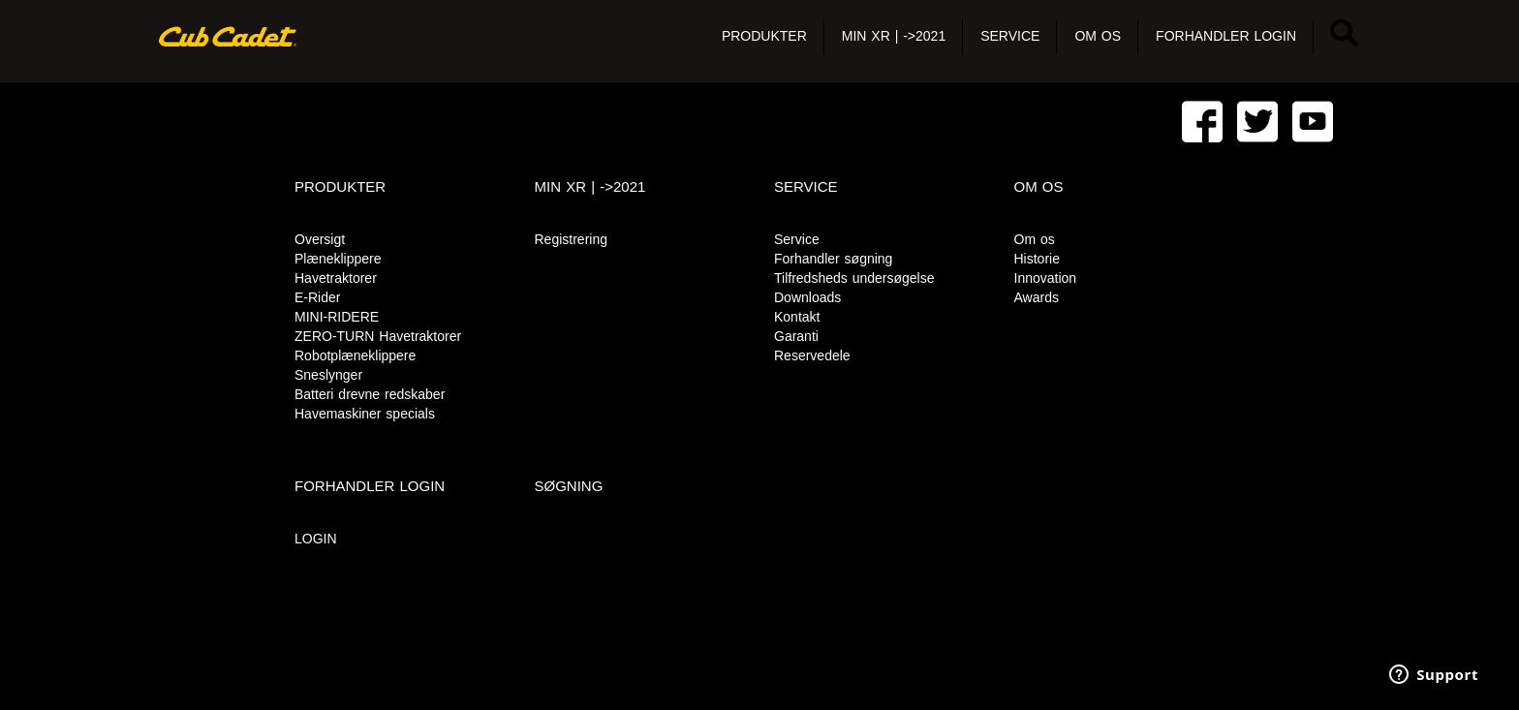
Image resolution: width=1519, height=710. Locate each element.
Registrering (571, 239)
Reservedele (812, 355)
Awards (1036, 297)
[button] (764, 37)
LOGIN (315, 538)
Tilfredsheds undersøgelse (854, 278)
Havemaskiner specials (364, 413)
